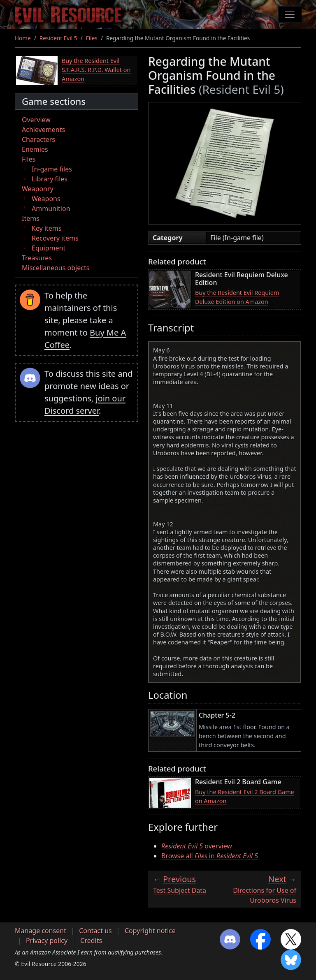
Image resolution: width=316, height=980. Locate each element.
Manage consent (40, 930)
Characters (38, 139)
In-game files (52, 169)
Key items (46, 228)
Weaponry (37, 188)
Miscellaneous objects (55, 267)
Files (92, 38)
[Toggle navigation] (289, 14)
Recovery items (55, 238)
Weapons (46, 198)
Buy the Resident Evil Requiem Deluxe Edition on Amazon (237, 297)
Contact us (95, 930)
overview (196, 845)
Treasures (37, 257)
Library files (49, 178)
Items (31, 218)
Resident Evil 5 (58, 38)
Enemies (35, 149)
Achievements (43, 129)
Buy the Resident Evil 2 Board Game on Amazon (244, 796)
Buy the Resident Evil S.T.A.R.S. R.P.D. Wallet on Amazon (96, 69)
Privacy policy (46, 940)
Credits (91, 940)
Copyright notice (150, 930)
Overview (36, 119)
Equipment (48, 248)
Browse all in (209, 855)
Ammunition (51, 208)
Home (23, 38)
